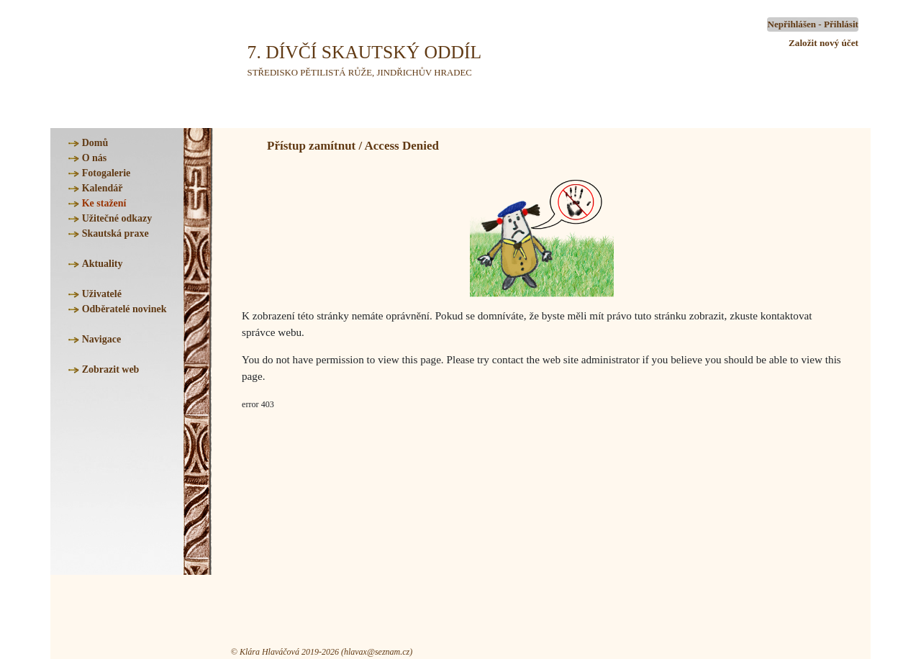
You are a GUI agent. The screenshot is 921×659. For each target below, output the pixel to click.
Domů (95, 142)
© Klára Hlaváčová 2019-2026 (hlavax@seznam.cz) (321, 652)
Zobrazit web (111, 369)
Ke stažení (104, 203)
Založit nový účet (823, 42)
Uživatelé (102, 293)
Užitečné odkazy (117, 218)
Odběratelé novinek (124, 309)
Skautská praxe (115, 233)
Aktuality (102, 263)
